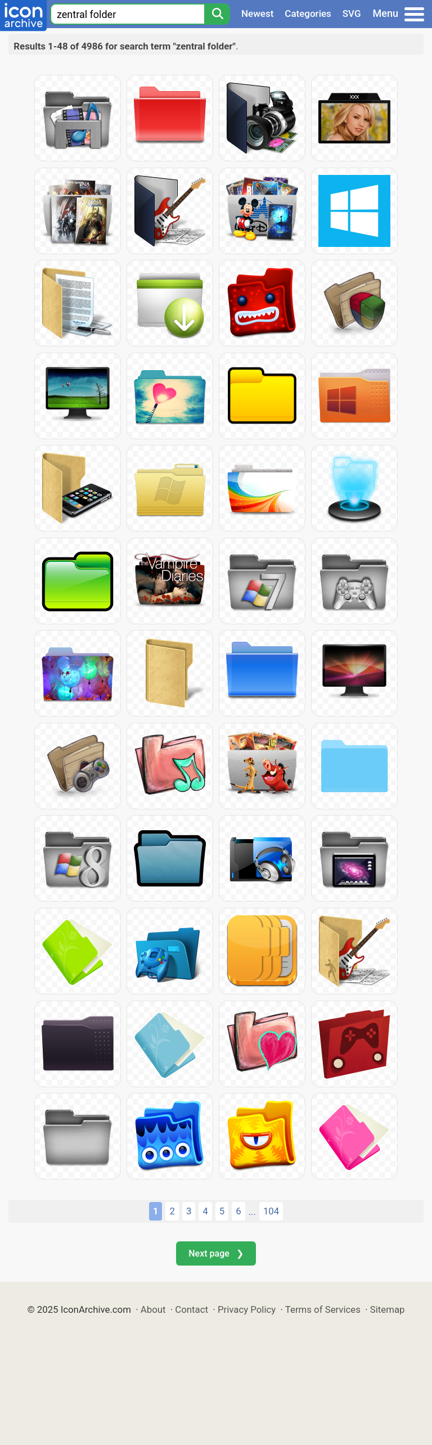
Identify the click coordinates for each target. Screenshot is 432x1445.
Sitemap (387, 1309)
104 (271, 1211)
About (153, 1309)
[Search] (217, 14)
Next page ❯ (215, 1253)
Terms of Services (323, 1309)
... (252, 1211)
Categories (308, 13)
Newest (257, 13)
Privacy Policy (247, 1309)
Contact (191, 1309)
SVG (352, 13)
